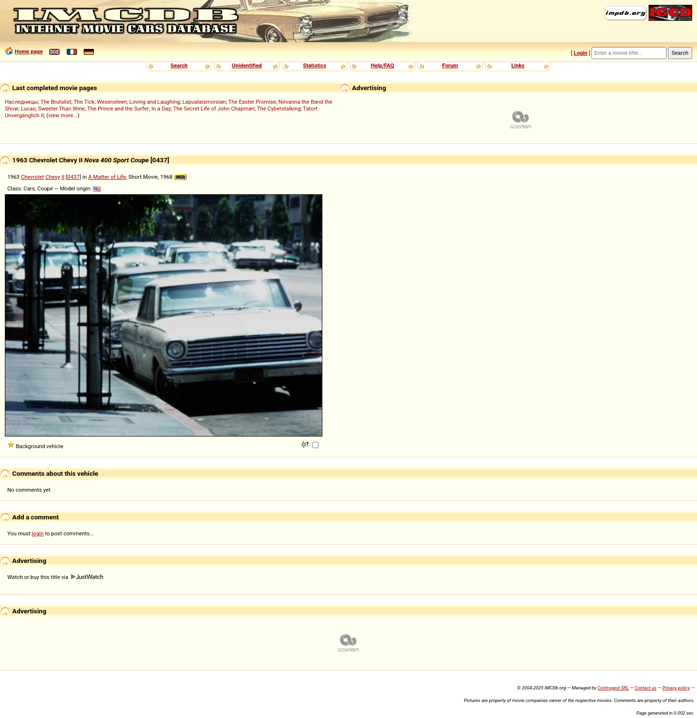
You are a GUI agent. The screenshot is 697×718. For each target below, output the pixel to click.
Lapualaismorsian (204, 101)
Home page (29, 51)
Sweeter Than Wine (61, 108)
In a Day (161, 108)
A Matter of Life (107, 176)
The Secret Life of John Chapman (214, 108)
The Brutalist (55, 101)
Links (517, 65)
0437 (73, 176)
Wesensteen (112, 101)
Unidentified (247, 65)
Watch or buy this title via (55, 577)
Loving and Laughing (154, 101)
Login (580, 52)
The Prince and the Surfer (118, 108)
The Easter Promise (252, 101)
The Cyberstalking (279, 108)
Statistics (314, 65)
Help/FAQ (382, 65)
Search (178, 65)
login (38, 533)
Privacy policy (676, 687)
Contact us (645, 687)
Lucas (28, 108)
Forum (450, 65)
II (62, 176)
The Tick (84, 101)
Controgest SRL (613, 687)
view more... (63, 115)
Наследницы (21, 101)
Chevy (52, 176)
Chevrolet (32, 176)
